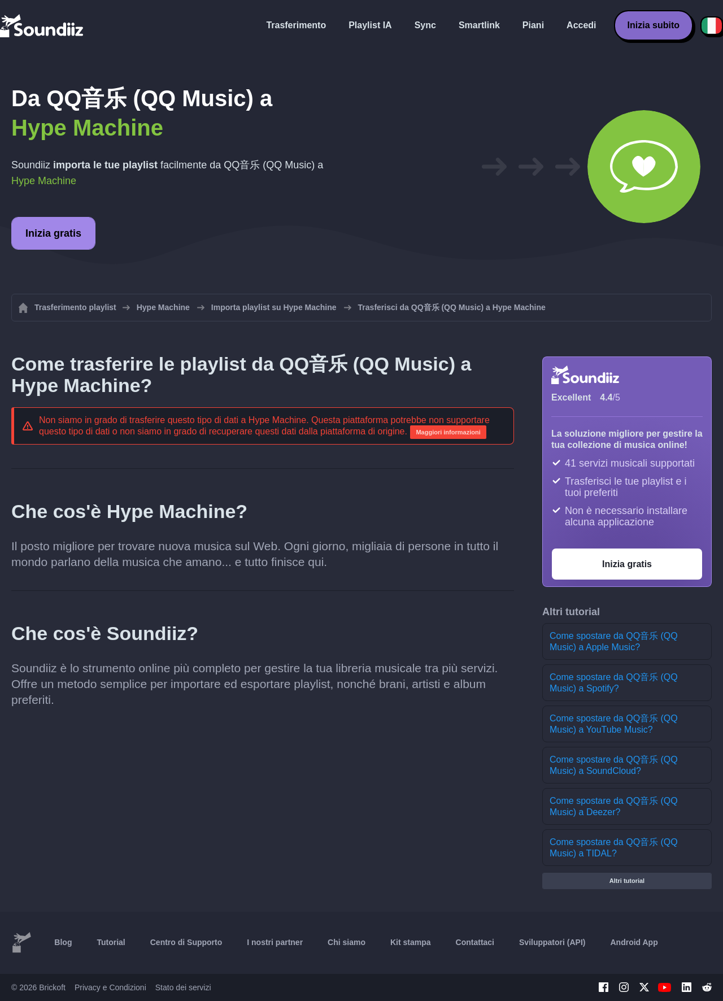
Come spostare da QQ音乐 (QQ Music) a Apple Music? (614, 641)
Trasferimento (296, 25)
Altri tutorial (626, 880)
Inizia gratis (53, 233)
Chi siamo (346, 942)
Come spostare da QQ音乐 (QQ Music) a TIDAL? (614, 847)
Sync (425, 25)
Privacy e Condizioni (110, 987)
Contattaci (475, 942)
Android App (633, 942)
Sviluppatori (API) (552, 942)
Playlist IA (370, 25)
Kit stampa (410, 942)
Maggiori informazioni (448, 432)
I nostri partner (275, 942)
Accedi (581, 25)
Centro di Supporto (186, 942)
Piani (533, 25)
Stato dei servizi (183, 987)
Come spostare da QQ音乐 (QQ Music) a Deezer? (614, 806)
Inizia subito (654, 25)
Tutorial (111, 942)
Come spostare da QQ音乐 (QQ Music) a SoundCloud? (614, 765)
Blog (63, 942)
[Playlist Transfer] (42, 25)
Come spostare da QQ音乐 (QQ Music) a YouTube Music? (614, 723)
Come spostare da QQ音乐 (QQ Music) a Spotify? (614, 682)
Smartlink (479, 25)
